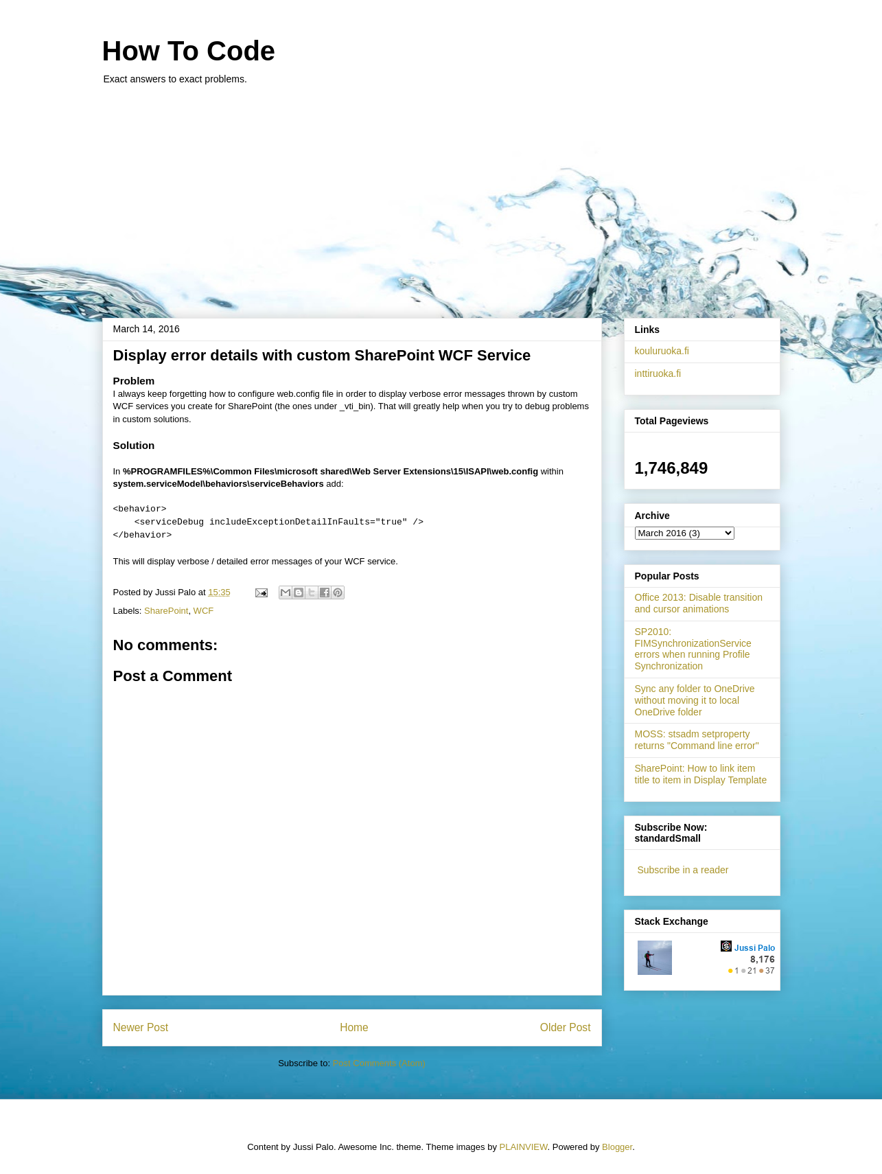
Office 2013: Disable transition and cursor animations (699, 603)
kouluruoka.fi (662, 350)
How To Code (189, 51)
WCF (204, 611)
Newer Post (141, 1027)
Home (354, 1027)
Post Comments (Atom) (379, 1063)
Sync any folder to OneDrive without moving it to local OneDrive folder (695, 700)
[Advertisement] (441, 194)
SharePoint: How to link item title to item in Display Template (701, 774)
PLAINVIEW (524, 1147)
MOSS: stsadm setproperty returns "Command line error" (697, 739)
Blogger (617, 1147)
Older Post (565, 1027)
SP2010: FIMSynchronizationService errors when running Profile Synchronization (693, 648)
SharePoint (166, 611)
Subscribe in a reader (682, 869)
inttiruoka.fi (658, 373)
